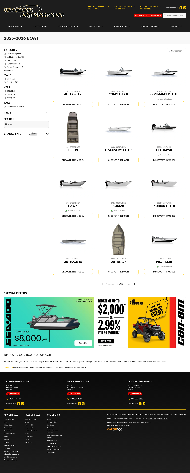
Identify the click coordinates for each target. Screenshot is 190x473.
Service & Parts (122, 26)
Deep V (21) (11, 60)
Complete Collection (10, 460)
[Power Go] (129, 429)
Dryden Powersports (150, 6)
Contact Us (176, 26)
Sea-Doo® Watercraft (11, 451)
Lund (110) (11, 79)
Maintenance (51, 443)
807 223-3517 (145, 9)
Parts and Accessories (54, 446)
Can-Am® (7, 448)
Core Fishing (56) (14, 53)
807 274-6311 (120, 9)
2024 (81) (11, 97)
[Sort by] (176, 50)
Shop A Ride (121, 425)
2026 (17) (11, 91)
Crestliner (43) (13, 82)
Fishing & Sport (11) (15, 67)
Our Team (50, 425)
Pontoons (7, 439)
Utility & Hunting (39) (15, 57)
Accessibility (51, 452)
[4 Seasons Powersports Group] (34, 12)
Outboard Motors (9, 434)
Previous (107, 284)
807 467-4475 (93, 9)
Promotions (96, 26)
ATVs (5, 422)
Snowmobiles (8, 428)
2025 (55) (11, 94)
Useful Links (53, 415)
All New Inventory (9, 419)
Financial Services (68, 26)
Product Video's (149, 26)
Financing (28, 442)
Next (131, 284)
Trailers (6, 442)
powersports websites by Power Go (139, 422)
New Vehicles (15, 26)
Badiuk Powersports (125, 6)
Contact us (8, 367)
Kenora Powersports (98, 6)
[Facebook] (180, 7)
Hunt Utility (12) (13, 64)
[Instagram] (184, 7)
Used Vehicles (40, 26)
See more (8, 70)
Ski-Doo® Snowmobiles (11, 454)
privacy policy (152, 419)
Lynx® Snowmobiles (10, 457)
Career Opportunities (54, 449)
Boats (6, 437)
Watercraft (7, 431)
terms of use (163, 419)
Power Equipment (10, 445)
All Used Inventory (31, 419)
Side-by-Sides (8, 425)
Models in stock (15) (15, 106)
